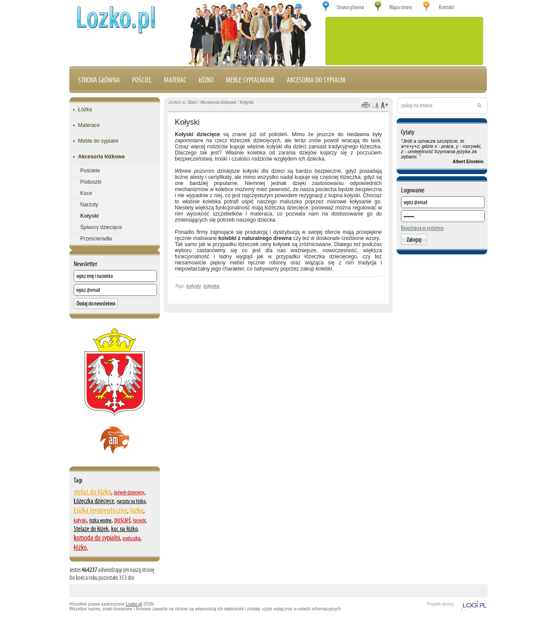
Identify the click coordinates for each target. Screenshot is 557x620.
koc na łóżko (124, 528)
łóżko (80, 547)
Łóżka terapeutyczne (100, 510)
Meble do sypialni (98, 141)
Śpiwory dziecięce (101, 227)
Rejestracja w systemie (422, 228)
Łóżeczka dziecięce (94, 501)
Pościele (90, 171)
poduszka (131, 538)
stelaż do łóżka (92, 491)
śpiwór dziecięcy (129, 492)
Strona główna (99, 80)
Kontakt (446, 7)
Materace (89, 125)
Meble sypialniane (250, 80)
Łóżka (85, 109)
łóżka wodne (100, 520)
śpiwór (139, 520)
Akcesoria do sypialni (316, 80)
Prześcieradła (96, 239)
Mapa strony (400, 7)
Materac (175, 80)
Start (192, 102)
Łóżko (206, 80)
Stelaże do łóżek (91, 528)
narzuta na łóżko (131, 501)
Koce (86, 193)
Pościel (142, 80)
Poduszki (91, 182)
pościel (122, 519)
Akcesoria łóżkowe (101, 157)
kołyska (212, 285)
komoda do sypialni (97, 537)
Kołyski (89, 216)
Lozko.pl (134, 604)
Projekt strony (440, 604)
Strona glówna (350, 7)
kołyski (80, 520)
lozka (136, 510)
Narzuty (89, 205)
